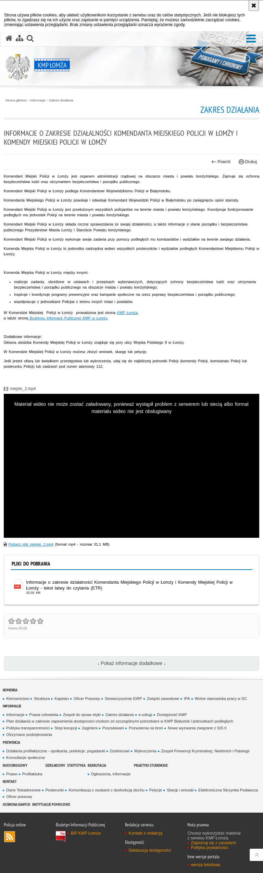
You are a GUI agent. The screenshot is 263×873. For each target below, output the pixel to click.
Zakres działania (61, 100)
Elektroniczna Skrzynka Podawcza (228, 790)
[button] (251, 39)
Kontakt (10, 781)
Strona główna (16, 100)
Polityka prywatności (209, 847)
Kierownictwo (17, 698)
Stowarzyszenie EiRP (123, 698)
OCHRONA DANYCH (16, 804)
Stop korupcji (65, 728)
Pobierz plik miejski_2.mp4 (31, 544)
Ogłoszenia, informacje (111, 774)
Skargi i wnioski (180, 790)
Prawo (11, 774)
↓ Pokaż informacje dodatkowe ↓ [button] (131, 663)
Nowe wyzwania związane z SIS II (197, 728)
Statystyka (76, 765)
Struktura (42, 698)
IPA (187, 698)
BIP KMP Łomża (86, 833)
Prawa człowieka (43, 715)
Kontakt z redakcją (145, 833)
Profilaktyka (32, 774)
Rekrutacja (97, 765)
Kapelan (61, 698)
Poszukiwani (113, 728)
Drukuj (248, 162)
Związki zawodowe (163, 698)
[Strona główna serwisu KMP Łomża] (8, 38)
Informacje (38, 100)
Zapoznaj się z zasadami (213, 842)
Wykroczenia (145, 751)
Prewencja (11, 742)
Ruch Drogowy (15, 765)
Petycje (155, 790)
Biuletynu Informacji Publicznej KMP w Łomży (67, 318)
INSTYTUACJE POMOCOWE (51, 804)
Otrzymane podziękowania (29, 734)
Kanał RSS (9, 836)
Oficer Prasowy (87, 698)
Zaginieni (90, 728)
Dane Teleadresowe (23, 790)
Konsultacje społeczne (25, 757)
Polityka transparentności (28, 728)
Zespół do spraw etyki (82, 715)
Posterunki (55, 790)
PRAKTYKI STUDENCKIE (151, 765)
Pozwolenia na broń (146, 728)
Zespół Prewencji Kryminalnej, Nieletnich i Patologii (205, 751)
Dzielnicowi (119, 751)
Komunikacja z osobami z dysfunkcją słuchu (106, 790)
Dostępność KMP (172, 715)
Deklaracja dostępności (149, 850)
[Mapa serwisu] (19, 38)
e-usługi (145, 715)
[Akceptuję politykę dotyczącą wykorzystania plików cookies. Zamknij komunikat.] (254, 5)
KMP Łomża (127, 313)
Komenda (10, 689)
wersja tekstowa (205, 864)
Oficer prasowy (19, 797)
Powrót (220, 162)
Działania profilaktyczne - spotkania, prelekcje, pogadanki (55, 751)
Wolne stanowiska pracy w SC (221, 698)
